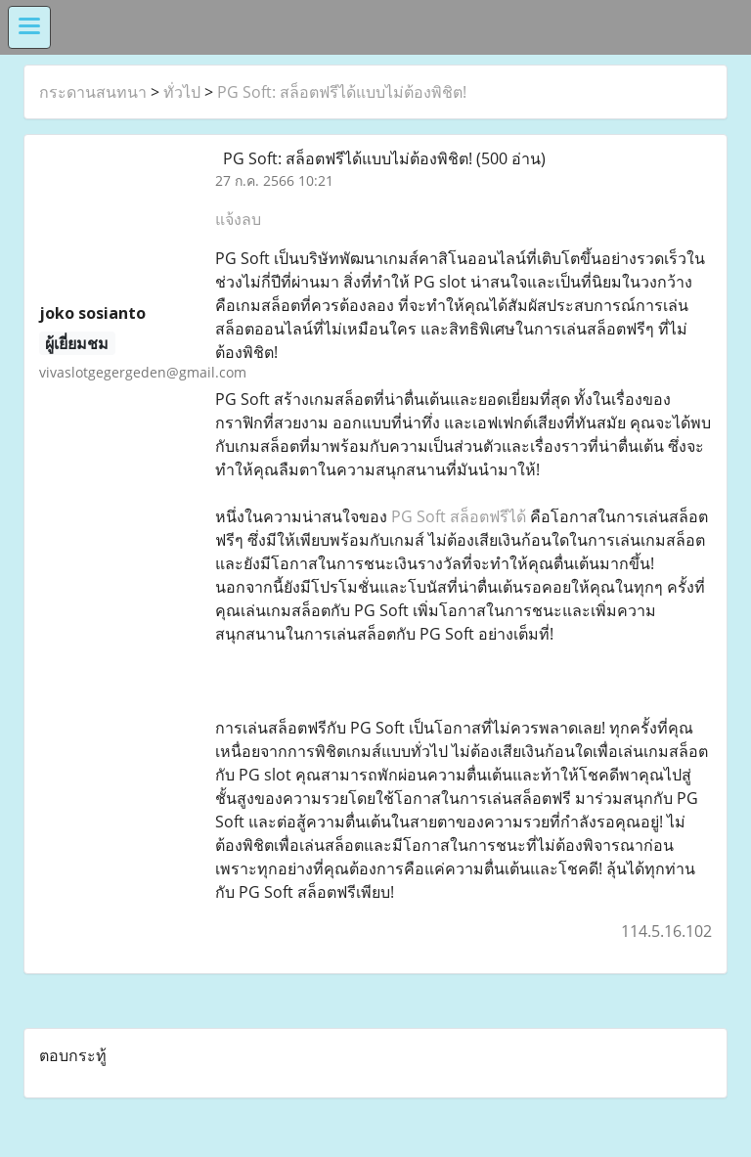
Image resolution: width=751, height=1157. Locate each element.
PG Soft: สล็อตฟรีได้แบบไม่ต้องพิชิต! (341, 92)
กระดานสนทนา (93, 92)
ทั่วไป (181, 92)
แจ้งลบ (238, 219)
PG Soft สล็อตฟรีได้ (458, 516)
